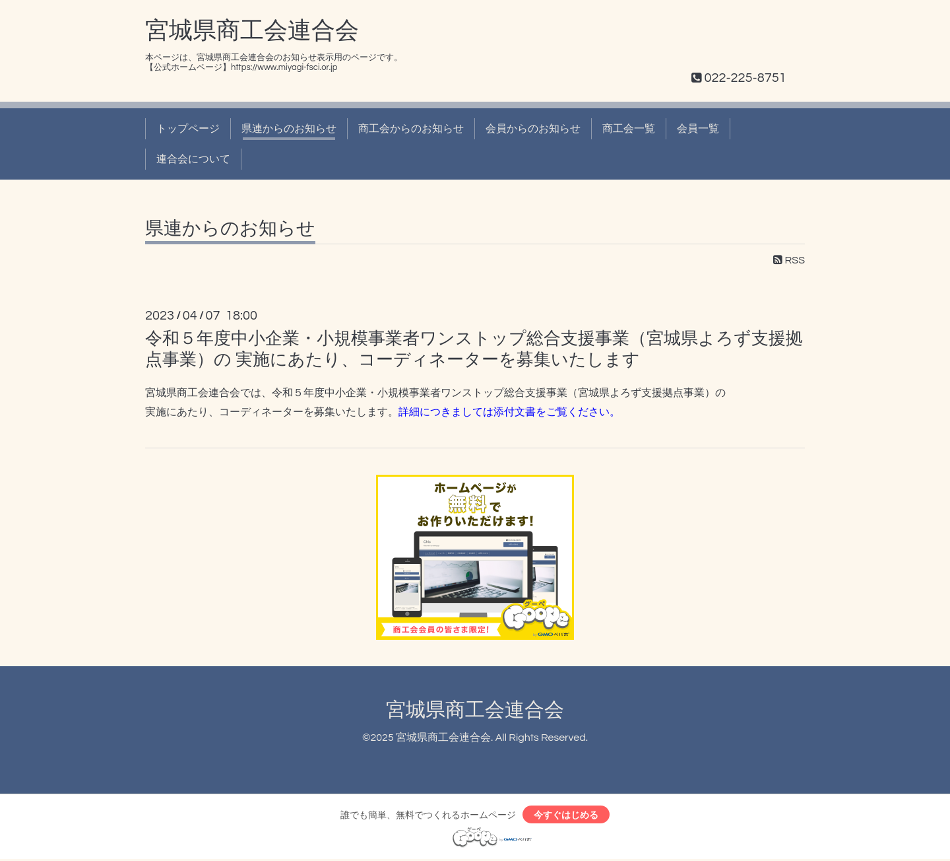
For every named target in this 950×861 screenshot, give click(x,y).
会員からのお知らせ (533, 128)
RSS (789, 260)
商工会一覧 (628, 128)
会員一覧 (698, 128)
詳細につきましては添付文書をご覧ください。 (509, 411)
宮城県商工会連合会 (252, 31)
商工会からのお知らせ (411, 128)
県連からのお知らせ (288, 128)
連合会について (193, 159)
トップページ (188, 128)
